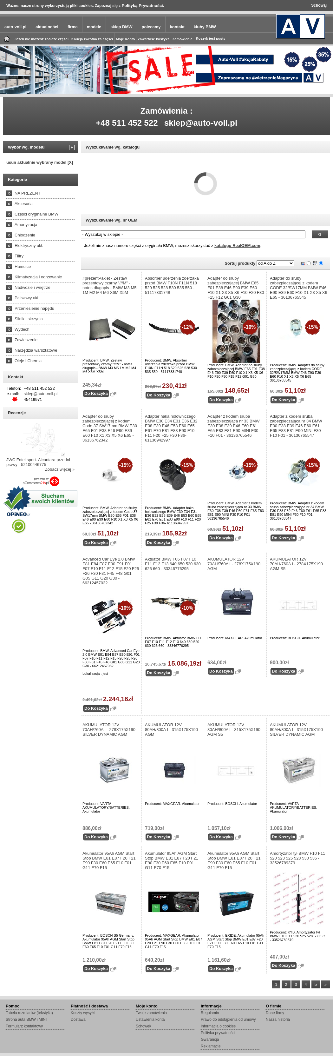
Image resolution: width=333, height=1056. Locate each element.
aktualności (47, 26)
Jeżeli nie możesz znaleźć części (42, 39)
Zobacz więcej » (60, 469)
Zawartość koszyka (153, 39)
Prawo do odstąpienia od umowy (228, 1019)
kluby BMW (205, 26)
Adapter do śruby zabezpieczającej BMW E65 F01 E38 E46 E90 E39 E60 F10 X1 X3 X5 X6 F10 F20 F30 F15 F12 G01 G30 (235, 288)
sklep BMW (121, 26)
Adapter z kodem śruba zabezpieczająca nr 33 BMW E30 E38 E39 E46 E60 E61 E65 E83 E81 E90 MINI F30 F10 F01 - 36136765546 (233, 426)
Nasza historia (278, 1019)
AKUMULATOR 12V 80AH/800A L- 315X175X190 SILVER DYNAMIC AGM (296, 729)
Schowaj (319, 5)
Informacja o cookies (218, 1026)
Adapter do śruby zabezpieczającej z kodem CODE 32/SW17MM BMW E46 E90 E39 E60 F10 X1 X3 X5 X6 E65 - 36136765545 (298, 288)
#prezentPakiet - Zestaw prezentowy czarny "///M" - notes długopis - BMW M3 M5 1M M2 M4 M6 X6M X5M (109, 285)
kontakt (177, 26)
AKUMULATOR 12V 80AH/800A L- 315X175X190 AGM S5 (233, 729)
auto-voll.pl (15, 26)
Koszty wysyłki (83, 1013)
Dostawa (78, 1019)
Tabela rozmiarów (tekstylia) (29, 1013)
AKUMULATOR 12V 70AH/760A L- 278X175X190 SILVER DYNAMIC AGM (108, 729)
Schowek (143, 1026)
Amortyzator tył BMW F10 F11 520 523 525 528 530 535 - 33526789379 (297, 858)
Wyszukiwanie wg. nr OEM (111, 220)
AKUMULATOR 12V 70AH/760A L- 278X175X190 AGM (233, 564)
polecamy (151, 26)
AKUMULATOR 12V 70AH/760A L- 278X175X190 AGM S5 (296, 564)
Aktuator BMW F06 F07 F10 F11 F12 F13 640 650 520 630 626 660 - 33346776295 (173, 564)
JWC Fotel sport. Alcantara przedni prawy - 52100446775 (38, 462)
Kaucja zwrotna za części (92, 39)
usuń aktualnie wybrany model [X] (39, 162)
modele (94, 26)
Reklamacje (211, 1046)
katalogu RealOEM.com (237, 245)
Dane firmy (275, 1013)
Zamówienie (183, 39)
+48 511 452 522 (127, 123)
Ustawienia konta (150, 1019)
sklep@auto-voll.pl (201, 123)
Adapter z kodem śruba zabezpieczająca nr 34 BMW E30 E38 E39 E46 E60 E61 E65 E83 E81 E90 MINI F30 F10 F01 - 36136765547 (296, 426)
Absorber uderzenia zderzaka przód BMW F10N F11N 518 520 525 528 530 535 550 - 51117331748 (172, 285)
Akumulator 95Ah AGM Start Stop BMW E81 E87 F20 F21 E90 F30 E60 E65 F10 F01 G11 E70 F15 (109, 860)
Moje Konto (125, 39)
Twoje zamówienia (151, 1013)
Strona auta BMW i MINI (26, 1019)
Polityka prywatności (218, 1033)
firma (73, 26)
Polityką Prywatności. (143, 5)
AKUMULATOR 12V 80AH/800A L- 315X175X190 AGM (171, 729)
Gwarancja (210, 1039)
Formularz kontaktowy (24, 1026)
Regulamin (210, 1013)
